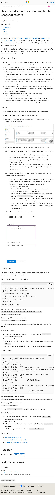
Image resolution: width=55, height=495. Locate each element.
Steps (4, 29)
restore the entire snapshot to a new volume (26, 38)
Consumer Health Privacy (7, 492)
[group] (27, 296)
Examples (5, 31)
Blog (22, 490)
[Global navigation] (1, 2)
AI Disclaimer (4, 490)
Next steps (5, 34)
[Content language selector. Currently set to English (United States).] (9, 486)
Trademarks (29, 492)
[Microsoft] (27, 2)
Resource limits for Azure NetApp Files (16, 440)
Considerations (6, 27)
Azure (8, 6)
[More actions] (52, 6)
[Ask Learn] (49, 6)
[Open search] (47, 2)
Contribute (29, 490)
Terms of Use (21, 492)
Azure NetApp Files (18, 6)
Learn (3, 6)
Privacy (36, 490)
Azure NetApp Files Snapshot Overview (16, 442)
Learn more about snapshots (13, 437)
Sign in (52, 2)
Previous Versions (14, 490)
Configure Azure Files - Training (9, 472)
